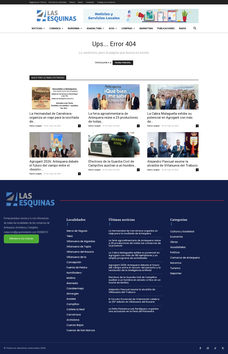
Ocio (113, 28)
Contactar (90, 2)
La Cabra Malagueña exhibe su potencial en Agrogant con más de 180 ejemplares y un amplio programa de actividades (134, 255)
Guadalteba (95, 28)
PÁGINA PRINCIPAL (123, 63)
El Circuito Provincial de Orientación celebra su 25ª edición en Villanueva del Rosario (134, 300)
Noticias (38, 28)
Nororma (75, 28)
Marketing (146, 28)
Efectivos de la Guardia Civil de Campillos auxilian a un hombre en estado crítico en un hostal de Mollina (135, 280)
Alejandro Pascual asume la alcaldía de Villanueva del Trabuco (172, 163)
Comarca (56, 28)
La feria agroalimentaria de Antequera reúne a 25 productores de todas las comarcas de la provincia (135, 243)
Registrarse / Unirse (37, 2)
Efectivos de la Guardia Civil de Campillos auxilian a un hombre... (112, 163)
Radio (80, 2)
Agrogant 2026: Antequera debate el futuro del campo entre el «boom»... (53, 165)
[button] (195, 28)
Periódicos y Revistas (57, 2)
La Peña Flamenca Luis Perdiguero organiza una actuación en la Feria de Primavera (133, 310)
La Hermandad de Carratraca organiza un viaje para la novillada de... (54, 117)
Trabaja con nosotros (106, 2)
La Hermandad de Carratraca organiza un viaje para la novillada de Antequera (133, 232)
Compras (128, 28)
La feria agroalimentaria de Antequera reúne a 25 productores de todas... (113, 117)
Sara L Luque (35, 126)
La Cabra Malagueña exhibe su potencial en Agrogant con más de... (170, 117)
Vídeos (72, 2)
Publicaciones (166, 28)
